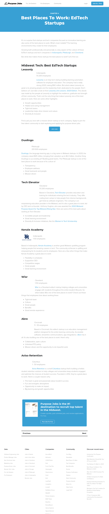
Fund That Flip (50, 458)
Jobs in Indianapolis (30, 467)
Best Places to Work (71, 452)
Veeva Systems (50, 500)
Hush (47, 467)
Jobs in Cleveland (30, 455)
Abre (51, 327)
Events (68, 461)
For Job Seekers (31, 3)
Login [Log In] (86, 3)
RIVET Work (49, 491)
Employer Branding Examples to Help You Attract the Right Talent (96, 475)
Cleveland (79, 53)
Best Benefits (70, 458)
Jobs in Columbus (30, 452)
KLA (47, 470)
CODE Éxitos (49, 452)
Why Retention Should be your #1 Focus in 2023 (95, 452)
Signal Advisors (50, 503)
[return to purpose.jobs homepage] (13, 3)
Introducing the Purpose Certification (94, 447)
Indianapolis (57, 53)
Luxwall (48, 479)
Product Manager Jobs (10, 449)
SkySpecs (48, 506)
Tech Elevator (42, 190)
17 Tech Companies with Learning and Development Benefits (94, 489)
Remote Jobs (28, 470)
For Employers (45, 3)
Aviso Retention (27, 360)
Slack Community (71, 470)
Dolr (47, 455)
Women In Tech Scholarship (66, 216)
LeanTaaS (48, 473)
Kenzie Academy (45, 240)
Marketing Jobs (8, 455)
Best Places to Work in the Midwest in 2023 (94, 460)
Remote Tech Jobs (9, 461)
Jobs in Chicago (29, 461)
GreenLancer (49, 464)
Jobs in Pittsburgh (30, 464)
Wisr (23, 282)
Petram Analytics (50, 488)
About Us (68, 476)
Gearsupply (49, 461)
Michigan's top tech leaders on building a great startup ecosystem (96, 482)
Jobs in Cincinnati (30, 458)
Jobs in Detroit (29, 446)
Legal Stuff (69, 482)
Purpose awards (70, 473)
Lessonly (24, 80)
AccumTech (49, 446)
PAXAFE (48, 485)
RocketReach (49, 497)
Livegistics (48, 476)
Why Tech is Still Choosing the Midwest (95, 464)
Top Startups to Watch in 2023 (95, 456)
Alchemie (48, 449)
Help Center (69, 479)
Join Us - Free (97, 3)
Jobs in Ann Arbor (30, 449)
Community (57, 3)
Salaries (68, 467)
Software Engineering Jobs (11, 446)
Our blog (68, 446)
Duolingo (25, 151)
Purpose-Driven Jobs (10, 458)
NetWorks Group (50, 482)
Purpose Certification (72, 464)
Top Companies (70, 455)
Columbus (46, 360)
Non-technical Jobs (9, 452)
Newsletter (69, 449)
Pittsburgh (67, 53)
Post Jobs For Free (47, 413)
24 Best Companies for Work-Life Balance (95, 469)
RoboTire (48, 494)
